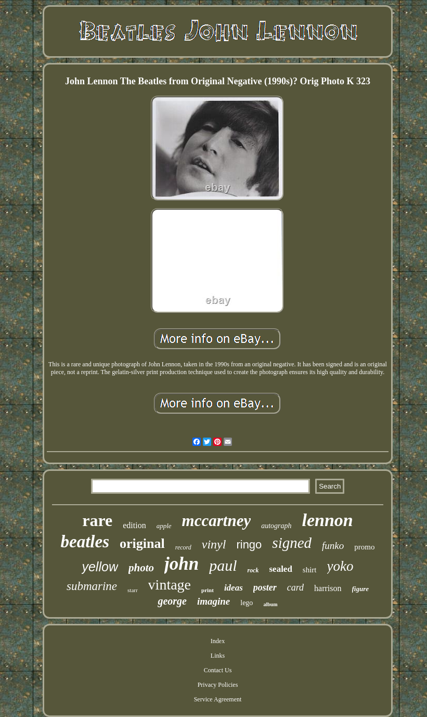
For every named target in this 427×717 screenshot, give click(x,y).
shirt (310, 570)
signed (292, 542)
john (181, 564)
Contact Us (218, 670)
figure (360, 589)
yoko (340, 566)
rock (252, 570)
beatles (85, 541)
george (172, 601)
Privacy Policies (218, 684)
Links (218, 655)
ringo (249, 544)
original (142, 543)
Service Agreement (218, 699)
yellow (100, 566)
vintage (169, 585)
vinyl (214, 544)
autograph (276, 526)
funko (333, 545)
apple (164, 526)
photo (141, 567)
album (270, 604)
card (295, 587)
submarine (92, 586)
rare (97, 520)
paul (223, 565)
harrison (327, 588)
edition (134, 525)
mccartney (216, 520)
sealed (280, 569)
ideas (233, 588)
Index (218, 641)
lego (246, 603)
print (207, 590)
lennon (327, 520)
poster (265, 587)
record (183, 547)
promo (364, 547)
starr (132, 590)
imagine (213, 601)
